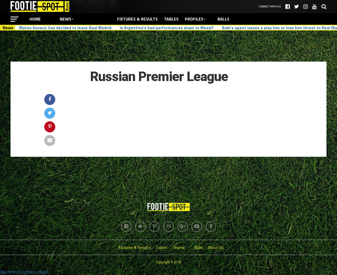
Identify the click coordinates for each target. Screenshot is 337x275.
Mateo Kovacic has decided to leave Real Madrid (65, 27)
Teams (178, 247)
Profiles (194, 19)
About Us (216, 247)
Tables (171, 19)
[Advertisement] (168, 46)
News (65, 19)
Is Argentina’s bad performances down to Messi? (167, 27)
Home (35, 19)
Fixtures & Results (137, 19)
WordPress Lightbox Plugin (24, 272)
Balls (223, 19)
